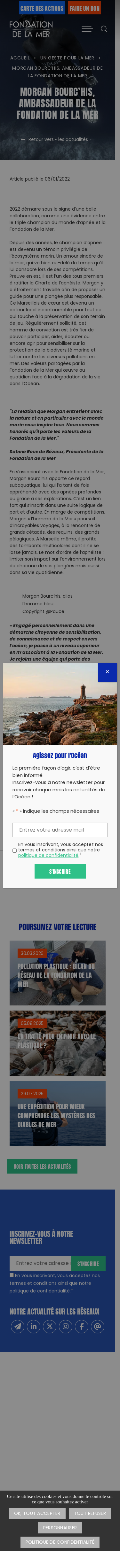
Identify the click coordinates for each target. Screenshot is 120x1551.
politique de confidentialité (48, 855)
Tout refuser (90, 1513)
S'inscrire (60, 871)
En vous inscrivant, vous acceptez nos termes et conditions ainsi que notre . (60, 850)
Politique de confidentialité (60, 1542)
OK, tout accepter (37, 1513)
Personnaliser (60, 1528)
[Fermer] (107, 672)
